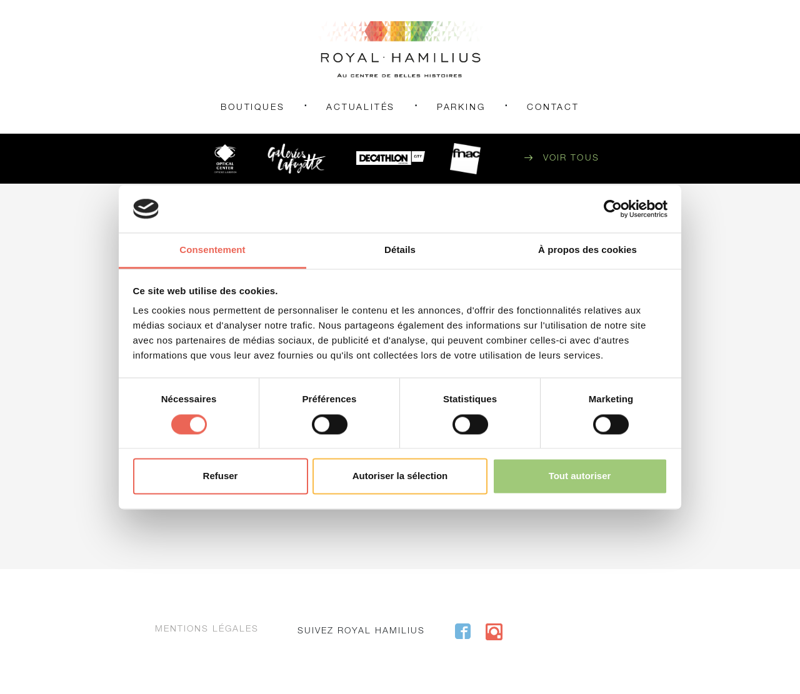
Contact (553, 108)
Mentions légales (207, 629)
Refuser (220, 476)
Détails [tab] (400, 250)
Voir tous (571, 158)
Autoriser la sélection (400, 476)
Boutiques (252, 108)
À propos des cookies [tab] (587, 250)
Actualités (360, 108)
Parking (461, 108)
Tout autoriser (580, 476)
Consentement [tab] (212, 250)
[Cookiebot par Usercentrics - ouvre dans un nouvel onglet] (613, 208)
